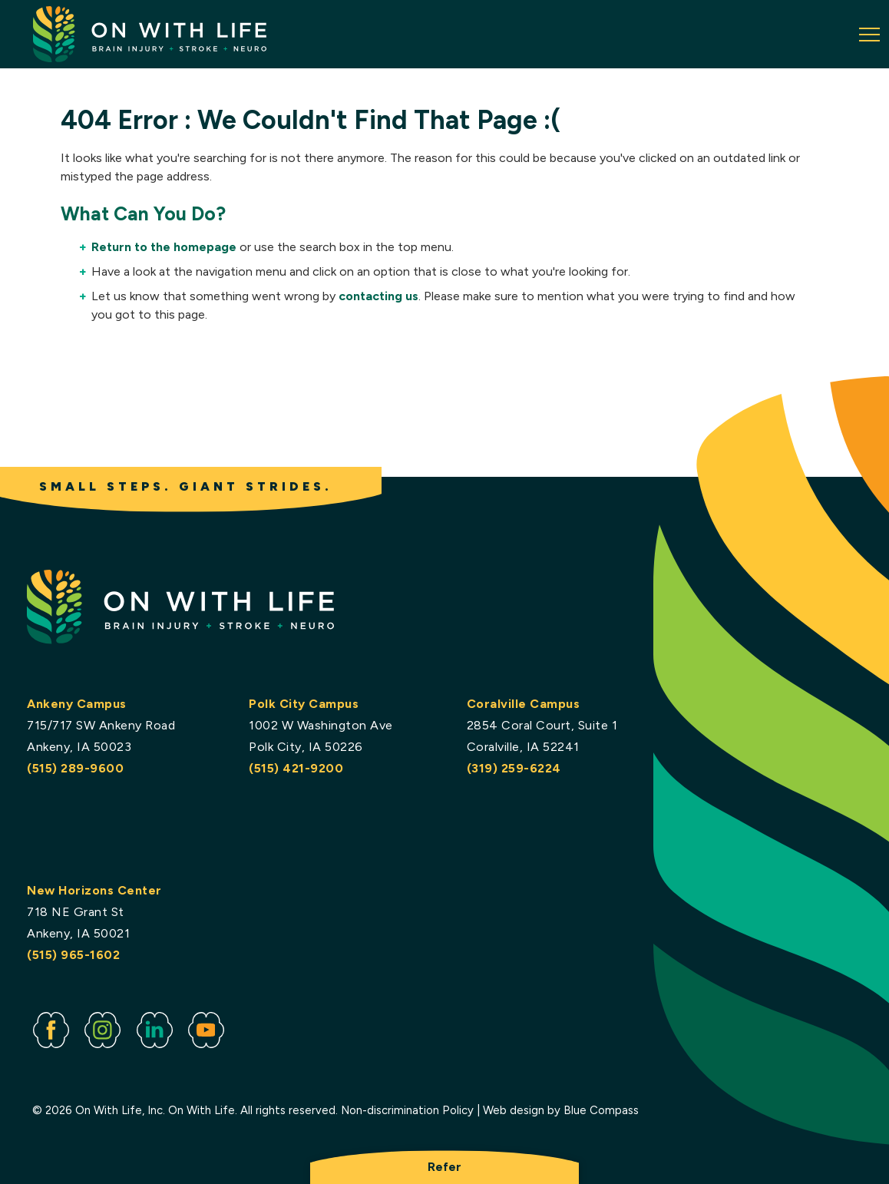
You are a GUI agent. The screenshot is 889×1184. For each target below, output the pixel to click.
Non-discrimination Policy (407, 1111)
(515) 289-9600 (75, 768)
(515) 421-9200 (296, 768)
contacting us (378, 296)
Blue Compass (601, 1111)
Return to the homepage (163, 247)
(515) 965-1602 (73, 955)
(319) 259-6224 (513, 768)
